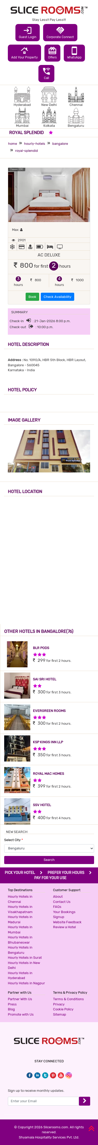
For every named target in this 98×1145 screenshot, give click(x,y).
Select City (13, 840)
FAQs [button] (57, 907)
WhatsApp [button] (74, 52)
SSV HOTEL (42, 805)
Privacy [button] (59, 1004)
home (12, 144)
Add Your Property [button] (24, 52)
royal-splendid (26, 151)
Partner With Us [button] (20, 999)
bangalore (60, 144)
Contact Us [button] (62, 902)
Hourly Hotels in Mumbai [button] (20, 929)
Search (49, 860)
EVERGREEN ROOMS (49, 711)
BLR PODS (41, 648)
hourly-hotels (34, 144)
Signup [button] (58, 917)
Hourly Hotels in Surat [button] (25, 958)
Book (32, 297)
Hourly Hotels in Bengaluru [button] (20, 950)
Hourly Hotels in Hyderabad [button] (20, 975)
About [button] (58, 896)
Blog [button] (11, 1009)
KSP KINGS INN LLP (48, 742)
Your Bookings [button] (64, 912)
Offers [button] (52, 52)
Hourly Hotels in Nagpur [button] (26, 983)
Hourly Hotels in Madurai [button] (20, 919)
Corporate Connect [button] (60, 32)
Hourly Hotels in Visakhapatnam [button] (20, 909)
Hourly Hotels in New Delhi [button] (24, 965)
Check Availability (57, 297)
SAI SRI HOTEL (44, 679)
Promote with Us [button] (21, 1014)
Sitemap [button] (59, 1014)
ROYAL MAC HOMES (48, 774)
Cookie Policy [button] (63, 1009)
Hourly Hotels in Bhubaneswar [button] (20, 939)
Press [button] (12, 1004)
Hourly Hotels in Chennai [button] (20, 899)
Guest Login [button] (27, 32)
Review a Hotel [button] (64, 927)
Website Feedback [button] (67, 922)
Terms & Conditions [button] (68, 999)
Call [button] (46, 73)
